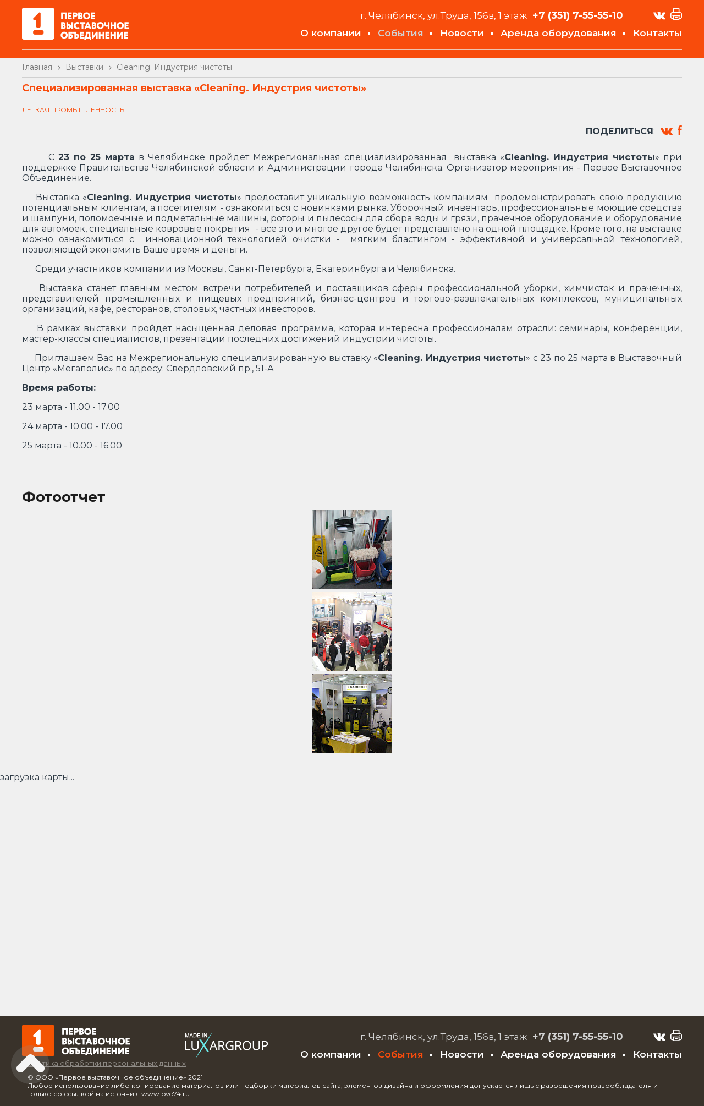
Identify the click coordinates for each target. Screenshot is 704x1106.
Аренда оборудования (559, 33)
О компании (330, 33)
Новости (462, 33)
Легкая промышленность (73, 110)
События (401, 33)
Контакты (657, 33)
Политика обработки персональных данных (104, 1063)
